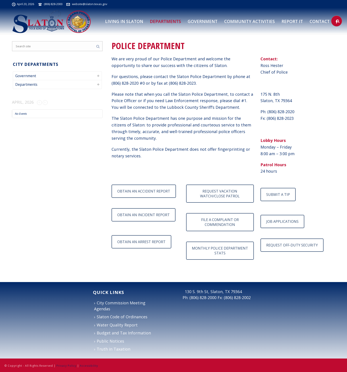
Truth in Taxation (112, 349)
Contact (320, 21)
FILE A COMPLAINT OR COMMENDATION (220, 222)
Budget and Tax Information (122, 333)
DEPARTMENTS (165, 21)
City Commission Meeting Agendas (119, 305)
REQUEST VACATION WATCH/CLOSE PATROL (220, 193)
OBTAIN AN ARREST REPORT (141, 241)
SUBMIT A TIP (278, 194)
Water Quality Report (116, 325)
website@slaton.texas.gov (89, 4)
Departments (26, 84)
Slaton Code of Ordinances (120, 316)
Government (203, 21)
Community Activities (249, 21)
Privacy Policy (66, 366)
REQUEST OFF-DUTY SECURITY (292, 245)
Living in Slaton (124, 21)
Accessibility (89, 366)
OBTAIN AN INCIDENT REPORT (143, 214)
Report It (292, 21)
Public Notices (109, 341)
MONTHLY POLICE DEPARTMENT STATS (220, 251)
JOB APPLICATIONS (282, 221)
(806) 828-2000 (53, 4)
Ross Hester (271, 65)
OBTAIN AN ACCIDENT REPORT (143, 191)
